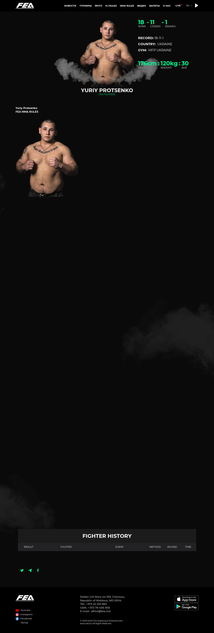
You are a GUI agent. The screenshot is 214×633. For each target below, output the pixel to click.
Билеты (154, 5)
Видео (141, 5)
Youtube (25, 610)
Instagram (26, 614)
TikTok (24, 622)
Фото (98, 5)
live (178, 5)
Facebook (26, 618)
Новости (70, 5)
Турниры (85, 5)
